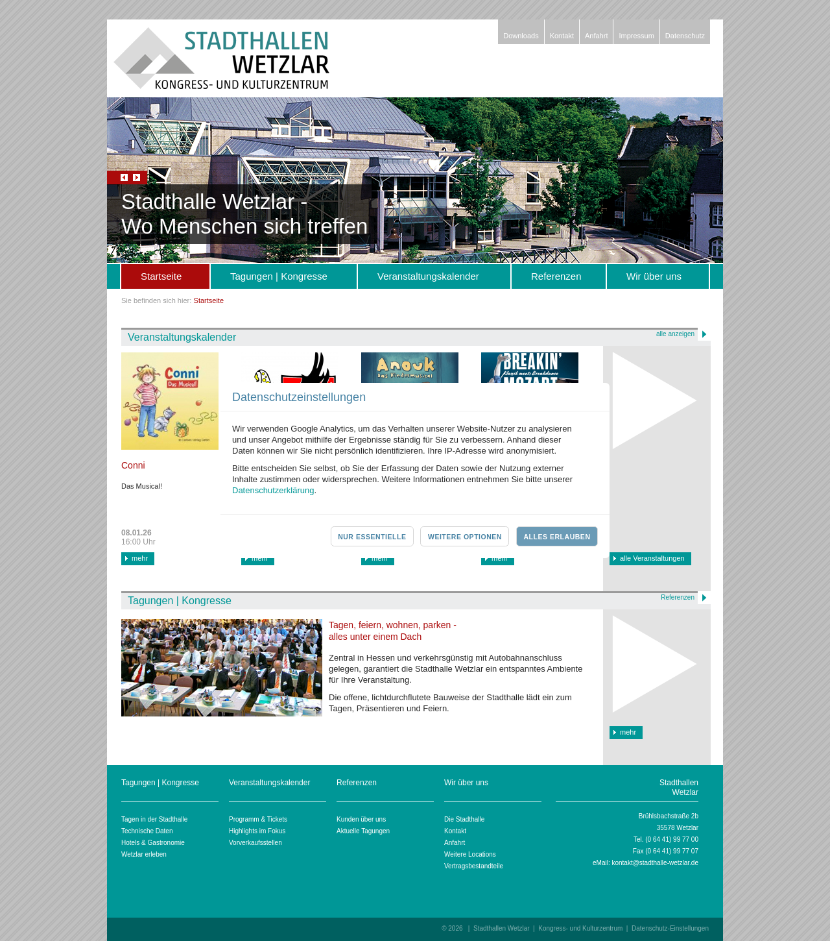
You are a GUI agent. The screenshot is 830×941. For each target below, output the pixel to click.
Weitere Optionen (465, 537)
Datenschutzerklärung (273, 490)
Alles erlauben (556, 537)
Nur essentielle (372, 537)
